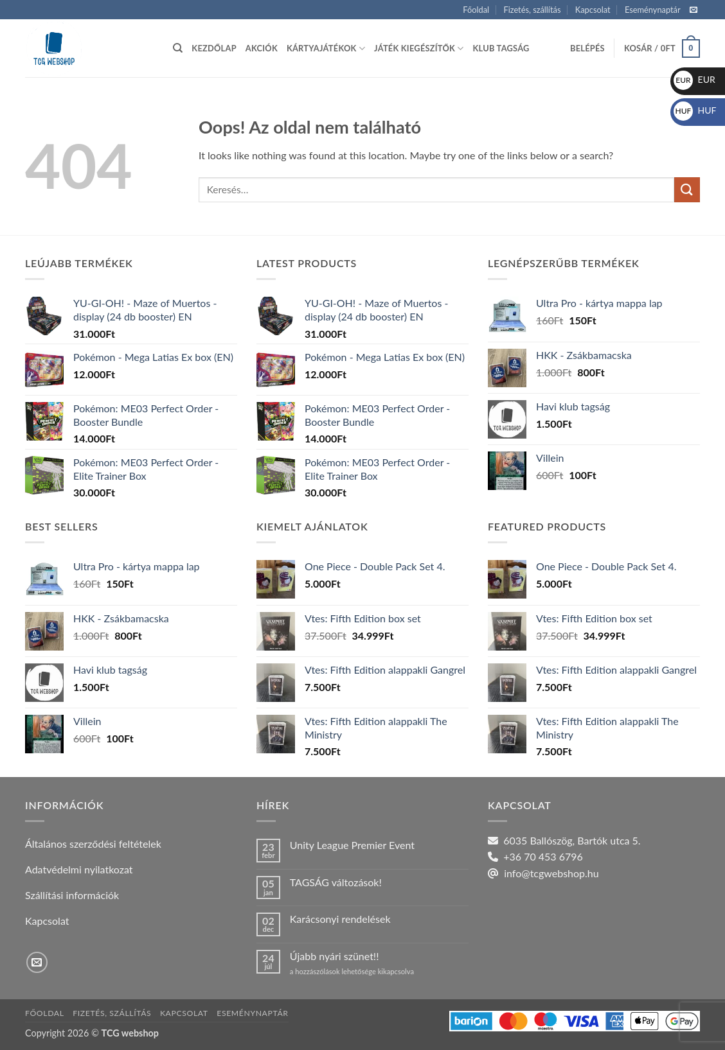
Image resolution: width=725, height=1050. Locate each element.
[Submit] (687, 189)
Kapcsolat (593, 9)
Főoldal (476, 9)
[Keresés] (178, 48)
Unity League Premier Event (352, 845)
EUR (694, 79)
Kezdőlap (214, 48)
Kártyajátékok (326, 48)
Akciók (262, 48)
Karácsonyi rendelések (340, 919)
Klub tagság (501, 48)
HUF (695, 110)
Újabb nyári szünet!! (334, 956)
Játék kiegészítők (418, 48)
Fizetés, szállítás (531, 9)
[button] (587, 48)
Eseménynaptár (653, 9)
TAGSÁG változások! (336, 882)
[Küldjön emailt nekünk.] (693, 10)
